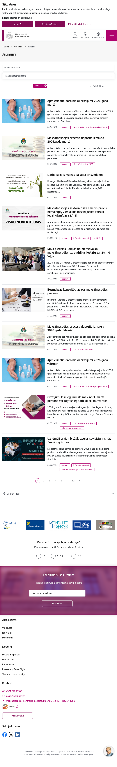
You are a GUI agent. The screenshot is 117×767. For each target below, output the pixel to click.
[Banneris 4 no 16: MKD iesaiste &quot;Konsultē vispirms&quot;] (58, 524)
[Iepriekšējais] (6, 525)
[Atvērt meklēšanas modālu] (75, 35)
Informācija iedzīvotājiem (84, 423)
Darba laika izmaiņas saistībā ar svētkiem (75, 175)
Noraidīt (18, 24)
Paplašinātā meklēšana (15, 76)
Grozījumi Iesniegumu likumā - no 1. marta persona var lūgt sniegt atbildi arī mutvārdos (77, 399)
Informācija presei (81, 238)
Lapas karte (8, 664)
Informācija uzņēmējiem (72, 428)
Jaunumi (65, 127)
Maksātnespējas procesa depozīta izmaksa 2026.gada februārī (75, 328)
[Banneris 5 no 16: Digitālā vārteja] (82, 524)
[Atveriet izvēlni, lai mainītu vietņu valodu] (85, 35)
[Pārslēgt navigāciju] (111, 35)
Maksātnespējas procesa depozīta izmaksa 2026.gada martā (75, 139)
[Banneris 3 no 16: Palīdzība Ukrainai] (35, 524)
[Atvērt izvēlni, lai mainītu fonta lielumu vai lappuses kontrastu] (98, 35)
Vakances (7, 627)
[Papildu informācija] (17, 706)
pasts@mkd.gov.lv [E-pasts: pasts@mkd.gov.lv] (15, 695)
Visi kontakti (17, 715)
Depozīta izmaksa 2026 (83, 164)
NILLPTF (97, 238)
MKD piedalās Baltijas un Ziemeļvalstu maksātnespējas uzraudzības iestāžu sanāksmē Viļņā (78, 252)
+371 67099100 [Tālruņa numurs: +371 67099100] (14, 691)
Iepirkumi (7, 632)
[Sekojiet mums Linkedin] (17, 734)
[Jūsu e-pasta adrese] (57, 593)
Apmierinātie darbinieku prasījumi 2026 (90, 127)
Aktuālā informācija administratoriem (77, 469)
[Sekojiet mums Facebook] (4, 734)
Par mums (7, 637)
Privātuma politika (11, 654)
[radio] (40, 555)
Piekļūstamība (9, 659)
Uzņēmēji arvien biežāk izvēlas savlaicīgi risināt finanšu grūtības (79, 440)
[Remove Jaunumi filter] (45, 85)
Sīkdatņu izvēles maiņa (13, 674)
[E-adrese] (8, 706)
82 (73, 480)
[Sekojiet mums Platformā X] (11, 734)
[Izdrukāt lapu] (58, 494)
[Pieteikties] (57, 603)
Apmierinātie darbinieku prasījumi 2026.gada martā (77, 102)
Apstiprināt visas (50, 24)
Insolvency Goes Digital (14, 669)
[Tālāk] (111, 525)
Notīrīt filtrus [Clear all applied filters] (98, 86)
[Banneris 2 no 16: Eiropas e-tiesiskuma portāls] (11, 524)
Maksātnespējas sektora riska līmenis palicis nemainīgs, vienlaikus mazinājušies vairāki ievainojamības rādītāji (77, 211)
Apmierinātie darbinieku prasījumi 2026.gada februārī (77, 362)
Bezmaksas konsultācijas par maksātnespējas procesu (77, 291)
